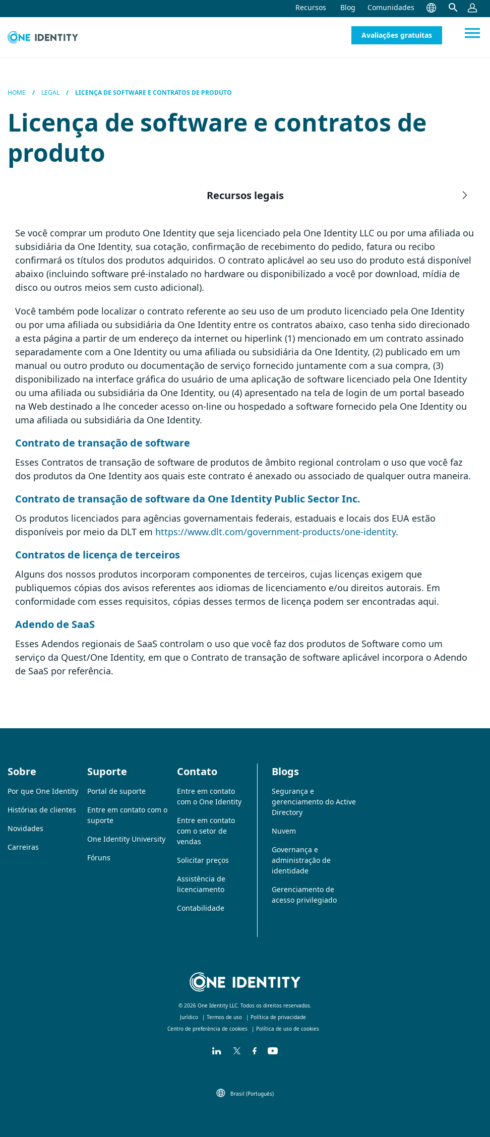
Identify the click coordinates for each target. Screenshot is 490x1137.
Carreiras (23, 847)
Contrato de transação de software (102, 443)
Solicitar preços (203, 860)
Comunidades (391, 7)
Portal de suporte (116, 791)
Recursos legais (338, 195)
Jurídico (189, 1017)
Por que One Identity (43, 791)
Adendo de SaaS (55, 624)
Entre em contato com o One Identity (209, 796)
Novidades (25, 828)
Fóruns (98, 857)
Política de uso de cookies (287, 1028)
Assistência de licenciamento (201, 884)
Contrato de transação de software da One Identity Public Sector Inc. (187, 499)
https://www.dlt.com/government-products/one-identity (275, 532)
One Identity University (126, 839)
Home (17, 92)
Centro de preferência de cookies (207, 1028)
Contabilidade (200, 908)
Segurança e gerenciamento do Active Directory (314, 801)
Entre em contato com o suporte (127, 815)
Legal (50, 92)
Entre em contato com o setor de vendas (206, 830)
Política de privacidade (278, 1017)
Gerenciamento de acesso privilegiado (304, 895)
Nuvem (284, 831)
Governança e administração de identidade (301, 860)
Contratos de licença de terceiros (97, 554)
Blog (347, 7)
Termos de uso (224, 1017)
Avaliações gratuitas (396, 35)
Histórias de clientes (42, 809)
